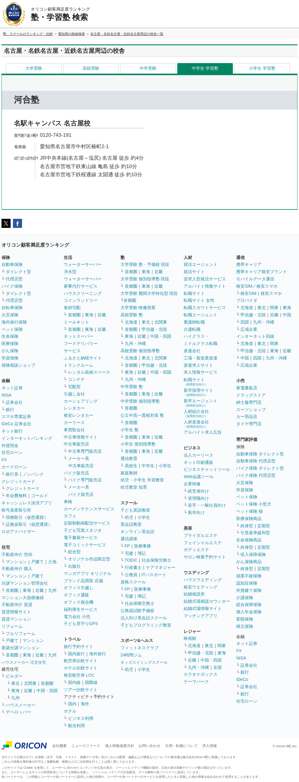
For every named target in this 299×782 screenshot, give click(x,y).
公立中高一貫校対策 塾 (142, 415)
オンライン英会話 (137, 531)
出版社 (74, 566)
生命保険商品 (249, 540)
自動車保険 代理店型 (255, 460)
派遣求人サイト (198, 365)
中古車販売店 (76, 444)
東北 (15, 683)
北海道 (131, 322)
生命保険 (10, 336)
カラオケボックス (200, 674)
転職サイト (194, 293)
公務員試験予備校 (137, 610)
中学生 (148, 465)
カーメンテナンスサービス (89, 508)
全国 (217, 667)
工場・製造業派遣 (200, 358)
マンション (16, 561)
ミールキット (76, 322)
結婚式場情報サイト (203, 608)
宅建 (129, 553)
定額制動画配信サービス (87, 523)
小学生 (165, 465)
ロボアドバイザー (18, 531)
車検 (68, 501)
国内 (72, 703)
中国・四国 (47, 690)
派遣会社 (192, 350)
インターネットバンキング (27, 438)
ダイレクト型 (18, 271)
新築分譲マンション (21, 647)
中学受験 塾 (132, 386)
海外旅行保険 (14, 322)
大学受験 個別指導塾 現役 (145, 278)
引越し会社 (74, 393)
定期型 (263, 525)
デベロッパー (18, 712)
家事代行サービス (81, 286)
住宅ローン (12, 452)
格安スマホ (271, 293)
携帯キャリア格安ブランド (261, 271)
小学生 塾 (130, 429)
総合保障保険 (249, 604)
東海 (27, 590)
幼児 (129, 517)
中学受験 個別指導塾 (140, 401)
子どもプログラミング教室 (146, 625)
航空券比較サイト (81, 660)
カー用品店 (246, 416)
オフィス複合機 (78, 602)
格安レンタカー (78, 415)
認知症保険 (246, 583)
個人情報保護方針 (119, 746)
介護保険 (244, 597)
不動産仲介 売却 (17, 554)
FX (4, 459)
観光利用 (76, 725)
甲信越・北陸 (154, 329)
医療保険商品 (249, 518)
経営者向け (198, 491)
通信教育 (129, 458)
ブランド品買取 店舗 (83, 580)
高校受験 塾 (132, 314)
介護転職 (192, 329)
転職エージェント (200, 314)
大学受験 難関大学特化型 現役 (149, 293)
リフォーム (12, 626)
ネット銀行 (12, 431)
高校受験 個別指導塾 (140, 350)
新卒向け (196, 512)
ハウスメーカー (20, 705)
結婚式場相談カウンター (207, 601)
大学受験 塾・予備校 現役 (145, 264)
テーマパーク (196, 681)
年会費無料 (16, 495)
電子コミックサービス (85, 544)
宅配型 (74, 386)
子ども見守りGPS (81, 623)
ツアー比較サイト (81, 689)
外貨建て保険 (249, 590)
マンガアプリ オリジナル (87, 573)
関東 (221, 645)
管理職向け (198, 498)
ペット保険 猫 (249, 511)
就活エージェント (200, 264)
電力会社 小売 (77, 616)
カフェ (70, 515)
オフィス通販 (76, 594)
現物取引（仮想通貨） (27, 517)
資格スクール (133, 581)
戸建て (37, 561)
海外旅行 (97, 653)
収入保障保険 (253, 554)
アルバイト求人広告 (203, 432)
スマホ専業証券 (16, 416)
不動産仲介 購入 (17, 568)
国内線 (74, 682)
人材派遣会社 (196, 424)
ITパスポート (154, 574)
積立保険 (244, 626)
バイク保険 (12, 286)
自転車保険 (12, 307)
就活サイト (194, 271)
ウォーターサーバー (83, 264)
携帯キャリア (249, 264)
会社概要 (59, 746)
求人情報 (209, 746)
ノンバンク (33, 474)
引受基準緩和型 (255, 532)
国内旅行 (76, 653)
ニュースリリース (85, 746)
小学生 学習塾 (262, 68)
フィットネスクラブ (140, 647)
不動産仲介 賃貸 (17, 604)
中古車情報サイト (81, 437)
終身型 (246, 525)
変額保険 (244, 619)
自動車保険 (12, 264)
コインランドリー (81, 300)
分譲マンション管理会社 (25, 583)
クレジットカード (18, 481)
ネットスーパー (78, 336)
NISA (6, 395)
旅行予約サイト (78, 646)
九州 (52, 590)
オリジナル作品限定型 (89, 559)
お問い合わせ (149, 746)
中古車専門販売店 (85, 451)
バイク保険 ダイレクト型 (260, 468)
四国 (244, 322)
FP (127, 546)
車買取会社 (74, 429)
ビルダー (14, 676)
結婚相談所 (194, 594)
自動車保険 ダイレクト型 (260, 454)
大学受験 (33, 68)
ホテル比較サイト (81, 667)
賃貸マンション (16, 619)
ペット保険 (12, 329)
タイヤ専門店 (249, 423)
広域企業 (248, 329)
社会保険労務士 (156, 560)
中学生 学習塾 (205, 68)
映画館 (190, 638)
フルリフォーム (20, 633)
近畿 (39, 590)
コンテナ (76, 379)
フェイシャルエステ (203, 542)
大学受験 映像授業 (138, 307)
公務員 (131, 574)
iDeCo (242, 679)
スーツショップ (251, 409)
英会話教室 (131, 524)
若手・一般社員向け (207, 505)
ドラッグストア (251, 395)
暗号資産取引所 (16, 510)
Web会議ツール (199, 476)
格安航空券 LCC (79, 675)
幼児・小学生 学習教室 (142, 479)
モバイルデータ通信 (255, 278)
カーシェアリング (81, 401)
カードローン (14, 466)
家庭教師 (129, 473)
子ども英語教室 (135, 510)
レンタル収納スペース (89, 372)
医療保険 (10, 343)
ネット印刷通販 (198, 462)
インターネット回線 (255, 336)
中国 (287, 314)
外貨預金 (10, 445)
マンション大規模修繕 (23, 597)
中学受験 (148, 68)
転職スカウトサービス (205, 307)
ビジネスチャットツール (207, 469)
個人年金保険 (249, 611)
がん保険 (10, 350)
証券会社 (14, 402)
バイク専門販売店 (85, 479)
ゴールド (39, 495)
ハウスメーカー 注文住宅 (24, 662)
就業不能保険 (249, 575)
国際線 (91, 682)
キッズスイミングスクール (144, 662)
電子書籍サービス (81, 537)
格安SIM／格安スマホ (257, 286)
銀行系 (12, 474)
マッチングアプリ (200, 615)
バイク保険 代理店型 (255, 475)
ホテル (70, 711)
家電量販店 (246, 387)
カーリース (74, 422)
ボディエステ (196, 549)
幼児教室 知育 (134, 487)
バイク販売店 (76, 473)
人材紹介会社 (196, 413)
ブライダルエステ (200, 535)
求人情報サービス (200, 372)
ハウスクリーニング (83, 293)
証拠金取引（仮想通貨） (29, 524)
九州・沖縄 (135, 343)
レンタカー (74, 408)
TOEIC (131, 560)
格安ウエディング (200, 587)
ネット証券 (12, 387)
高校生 (131, 465)
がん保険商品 (249, 561)
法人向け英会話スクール (144, 617)
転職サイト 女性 (199, 300)
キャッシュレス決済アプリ (27, 502)
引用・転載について (181, 746)
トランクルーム (78, 365)
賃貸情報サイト (16, 611)
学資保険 (10, 358)
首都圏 (12, 590)
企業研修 (192, 483)
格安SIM (248, 293)
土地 (52, 561)
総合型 (74, 551)
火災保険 (10, 314)
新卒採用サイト (198, 392)
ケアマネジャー (160, 567)
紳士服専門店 (249, 402)
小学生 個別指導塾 (138, 444)
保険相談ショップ (18, 365)
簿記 (141, 553)
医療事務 (142, 546)
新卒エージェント (200, 402)
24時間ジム (131, 655)
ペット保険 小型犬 (253, 504)
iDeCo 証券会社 (16, 423)
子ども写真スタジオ (83, 530)
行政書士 (133, 567)
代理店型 (14, 278)
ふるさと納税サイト (83, 358)
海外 (85, 703)
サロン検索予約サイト (205, 556)
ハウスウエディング (203, 579)
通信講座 (129, 538)
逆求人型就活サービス (205, 278)
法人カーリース (198, 455)
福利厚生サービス (81, 609)
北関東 (30, 683)
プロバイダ (246, 300)
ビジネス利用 (80, 718)
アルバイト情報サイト (205, 286)
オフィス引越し (78, 587)
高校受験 (90, 68)
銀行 (10, 409)
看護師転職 (194, 322)
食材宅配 (72, 307)
